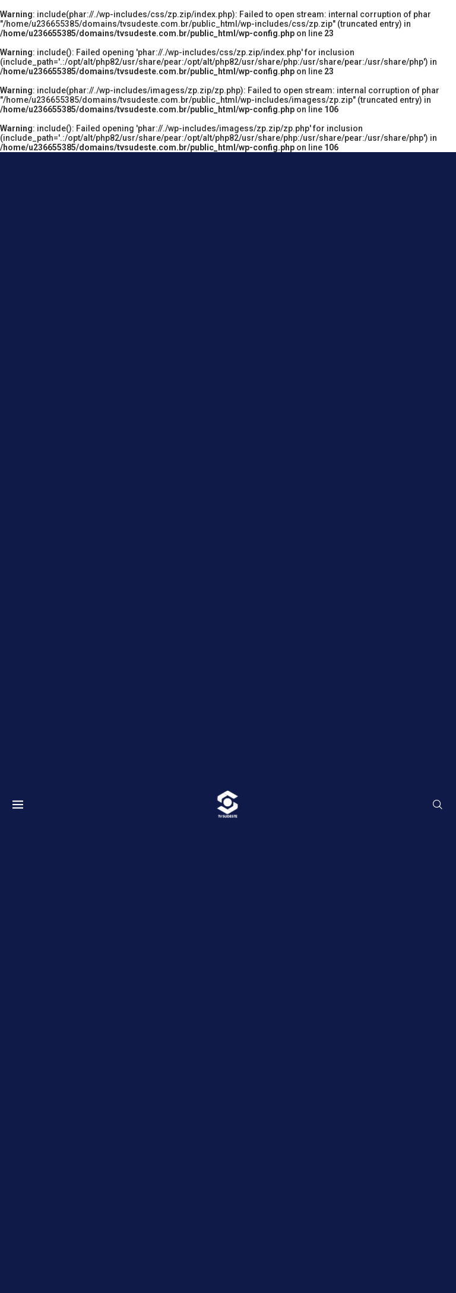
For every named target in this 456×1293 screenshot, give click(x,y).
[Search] (438, 805)
